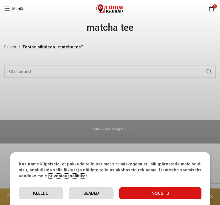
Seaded (91, 193)
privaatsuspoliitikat (67, 175)
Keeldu (41, 193)
